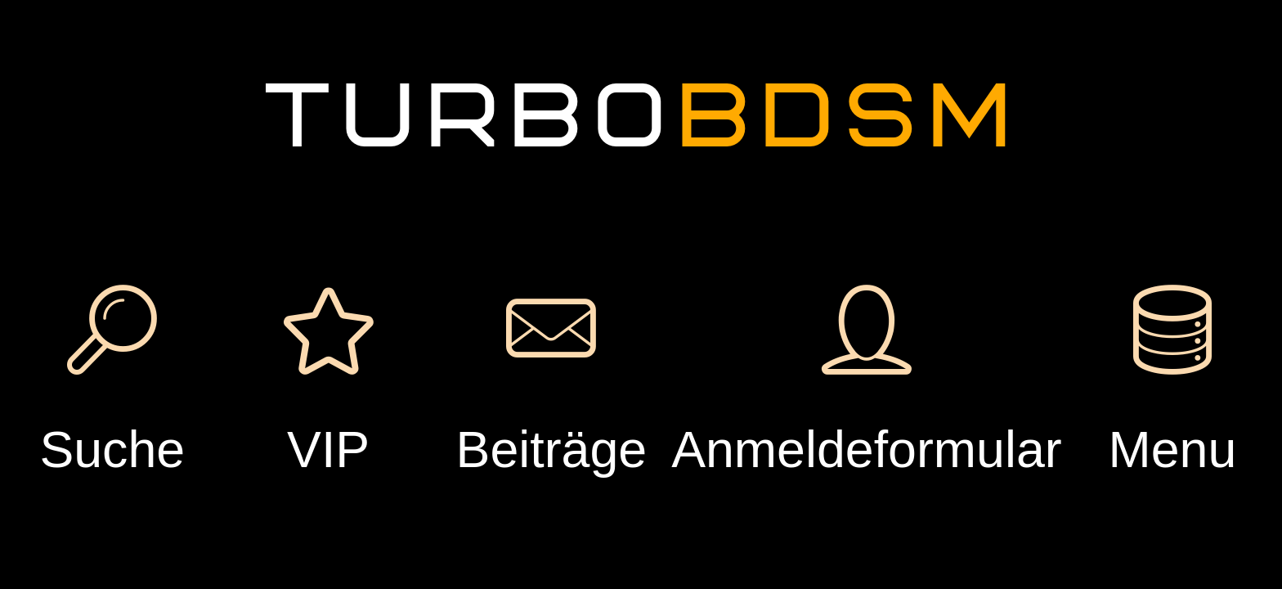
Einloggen (640, 198)
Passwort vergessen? (641, 366)
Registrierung (641, 291)
